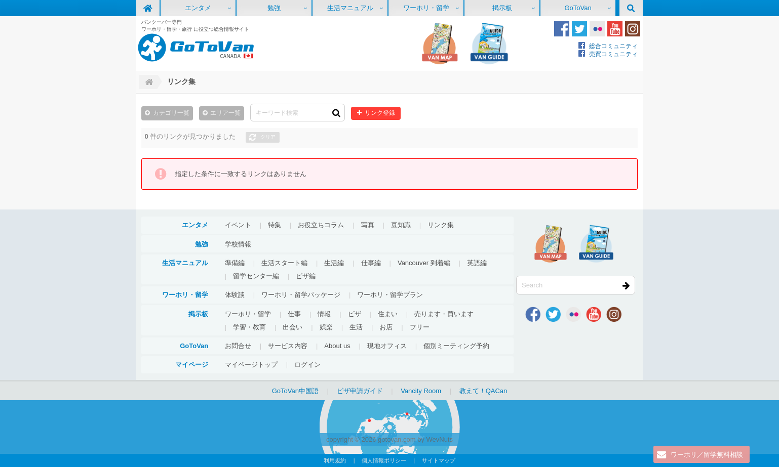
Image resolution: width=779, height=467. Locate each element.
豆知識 (401, 225)
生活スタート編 (284, 263)
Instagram (632, 28)
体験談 (235, 295)
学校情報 (238, 244)
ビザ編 (306, 276)
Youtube (614, 28)
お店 (386, 327)
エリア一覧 (225, 112)
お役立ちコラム (321, 225)
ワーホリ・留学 (426, 8)
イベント (238, 225)
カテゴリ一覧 (171, 112)
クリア (268, 137)
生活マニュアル (350, 8)
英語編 (477, 263)
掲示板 (502, 8)
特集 (274, 225)
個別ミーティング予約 (456, 346)
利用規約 (335, 460)
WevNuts (439, 439)
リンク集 (440, 225)
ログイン (307, 364)
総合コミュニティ (613, 46)
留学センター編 (256, 276)
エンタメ (198, 8)
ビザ (354, 314)
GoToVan (577, 8)
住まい (388, 314)
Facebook (561, 28)
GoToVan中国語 (295, 391)
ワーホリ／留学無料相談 (707, 454)
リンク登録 (380, 112)
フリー (420, 327)
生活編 (334, 263)
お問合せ (238, 346)
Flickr (597, 28)
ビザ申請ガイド (360, 391)
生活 (356, 327)
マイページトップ (251, 364)
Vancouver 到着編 (424, 263)
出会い (292, 327)
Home (148, 82)
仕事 (294, 314)
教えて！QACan (483, 391)
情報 (324, 314)
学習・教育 (249, 327)
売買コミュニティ (613, 54)
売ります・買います (444, 314)
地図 (439, 43)
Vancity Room (421, 391)
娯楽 (326, 327)
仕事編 (371, 263)
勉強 (274, 8)
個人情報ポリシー (384, 460)
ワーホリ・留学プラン (390, 295)
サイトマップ (438, 460)
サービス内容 (287, 346)
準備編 (235, 263)
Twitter (579, 28)
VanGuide (489, 43)
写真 (367, 225)
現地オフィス (387, 346)
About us (337, 346)
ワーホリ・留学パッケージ (300, 295)
